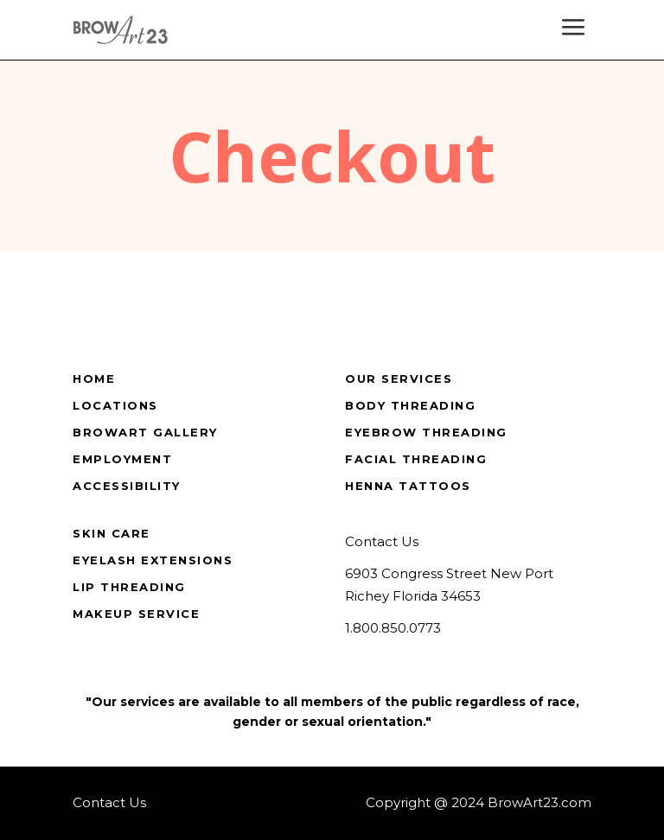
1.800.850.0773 (393, 628)
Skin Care (111, 533)
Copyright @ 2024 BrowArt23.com (478, 802)
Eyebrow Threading (426, 432)
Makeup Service (136, 613)
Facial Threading (416, 459)
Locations (115, 405)
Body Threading (410, 405)
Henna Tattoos (408, 486)
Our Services (398, 378)
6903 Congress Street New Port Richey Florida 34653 (449, 585)
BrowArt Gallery (145, 432)
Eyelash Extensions (153, 560)
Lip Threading (129, 587)
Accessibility (127, 486)
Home (94, 378)
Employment (122, 459)
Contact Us (381, 541)
